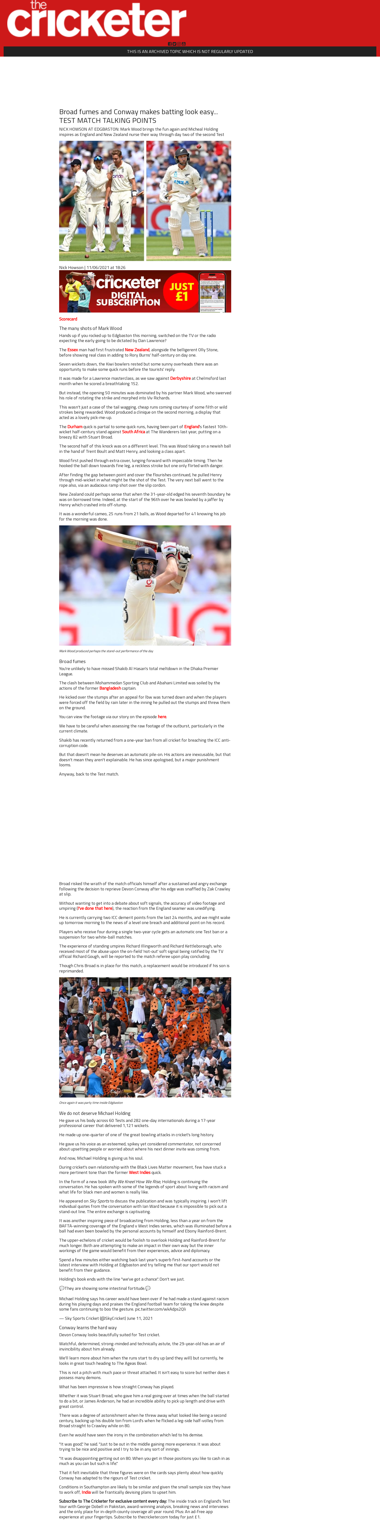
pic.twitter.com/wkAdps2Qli (160, 1309)
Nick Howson (71, 267)
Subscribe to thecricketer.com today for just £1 (157, 1517)
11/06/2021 (98, 267)
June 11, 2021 (140, 1318)
